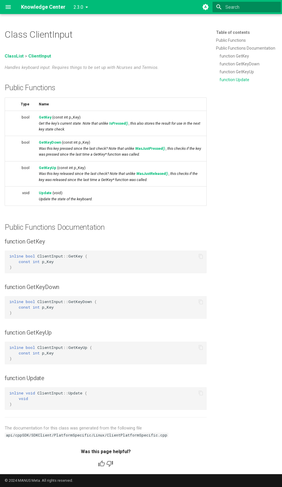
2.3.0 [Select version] (78, 7)
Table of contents (233, 32)
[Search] (247, 7)
